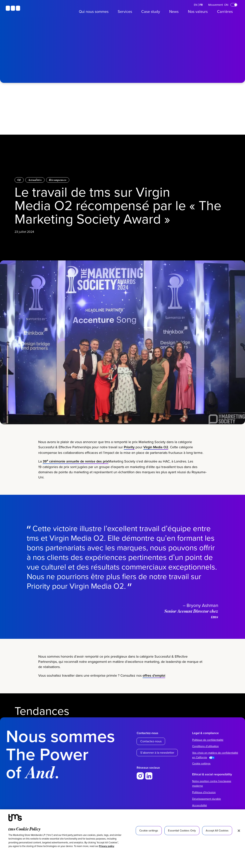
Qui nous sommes (94, 11)
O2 (19, 180)
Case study (150, 11)
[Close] (239, 830)
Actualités (35, 180)
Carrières (225, 11)
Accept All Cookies (217, 830)
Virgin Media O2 (155, 448)
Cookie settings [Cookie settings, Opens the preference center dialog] (148, 830)
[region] (122, 830)
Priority (129, 448)
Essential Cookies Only (182, 830)
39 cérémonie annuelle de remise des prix (75, 462)
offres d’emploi (154, 676)
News (174, 11)
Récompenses (58, 180)
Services (125, 11)
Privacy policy (106, 846)
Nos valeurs (198, 11)
